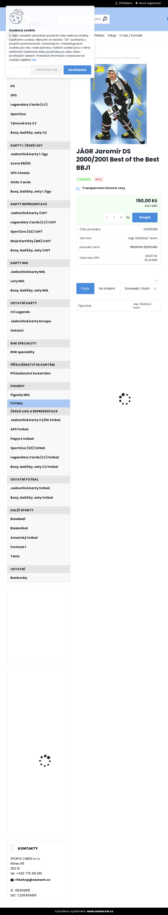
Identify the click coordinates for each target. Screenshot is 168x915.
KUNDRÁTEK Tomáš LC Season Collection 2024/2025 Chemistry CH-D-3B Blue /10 (48, 744)
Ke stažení (107, 288)
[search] (105, 19)
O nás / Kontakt (131, 35)
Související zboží (141, 288)
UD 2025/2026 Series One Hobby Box (95, 401)
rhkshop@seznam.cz (32, 879)
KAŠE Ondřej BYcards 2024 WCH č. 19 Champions (47, 796)
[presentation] (78, 392)
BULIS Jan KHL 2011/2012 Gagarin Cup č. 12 (49, 689)
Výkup (111, 35)
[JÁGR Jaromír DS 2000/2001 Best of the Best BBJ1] (118, 104)
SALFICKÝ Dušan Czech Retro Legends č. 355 (140, 405)
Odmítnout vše (46, 70)
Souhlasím (77, 70)
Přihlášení (125, 3)
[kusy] (112, 217)
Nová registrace (150, 3)
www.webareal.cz (100, 911)
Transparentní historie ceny (100, 188)
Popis (85, 288)
